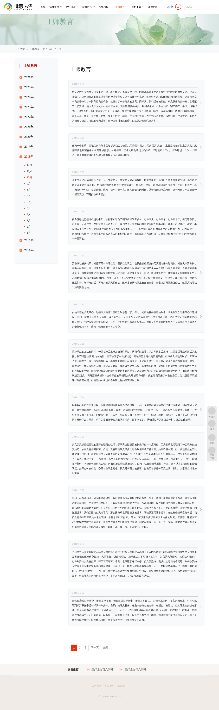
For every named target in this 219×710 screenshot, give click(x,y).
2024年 (29, 97)
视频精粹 (103, 6)
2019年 (29, 146)
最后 (106, 647)
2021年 (29, 127)
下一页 (95, 647)
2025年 (29, 87)
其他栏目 (153, 6)
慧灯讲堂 (70, 6)
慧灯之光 (87, 6)
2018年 (29, 156)
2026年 (29, 77)
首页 (43, 6)
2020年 (29, 137)
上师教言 (120, 6)
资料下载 (136, 6)
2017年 (29, 240)
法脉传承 (54, 6)
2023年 (29, 107)
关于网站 (96, 685)
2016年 (29, 250)
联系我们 (122, 685)
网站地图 (109, 685)
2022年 (29, 117)
